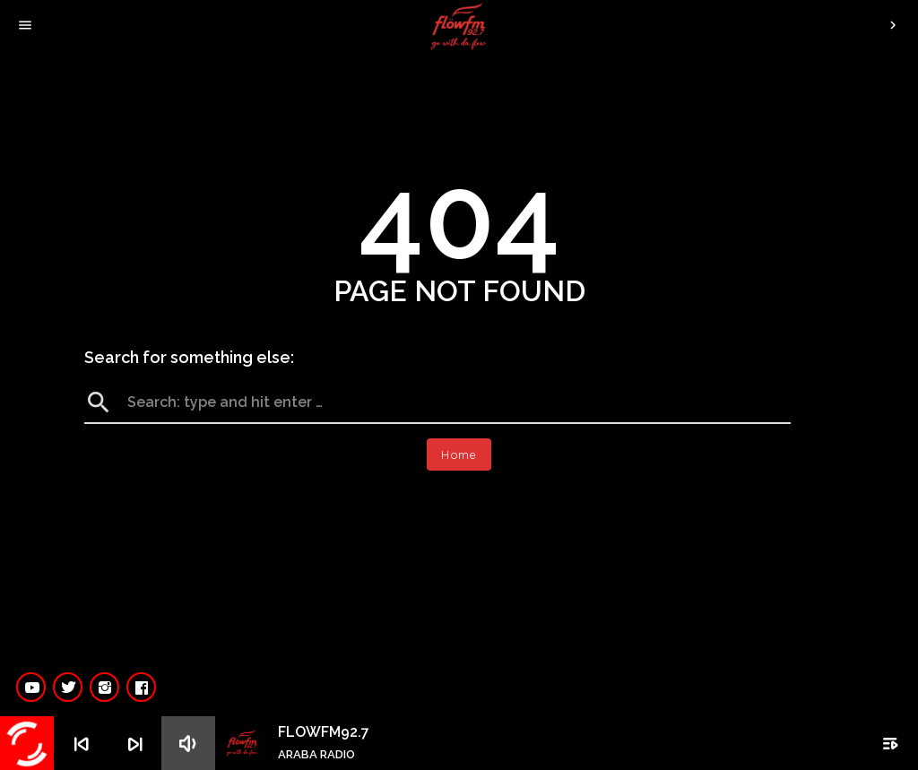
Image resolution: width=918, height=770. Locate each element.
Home (459, 454)
